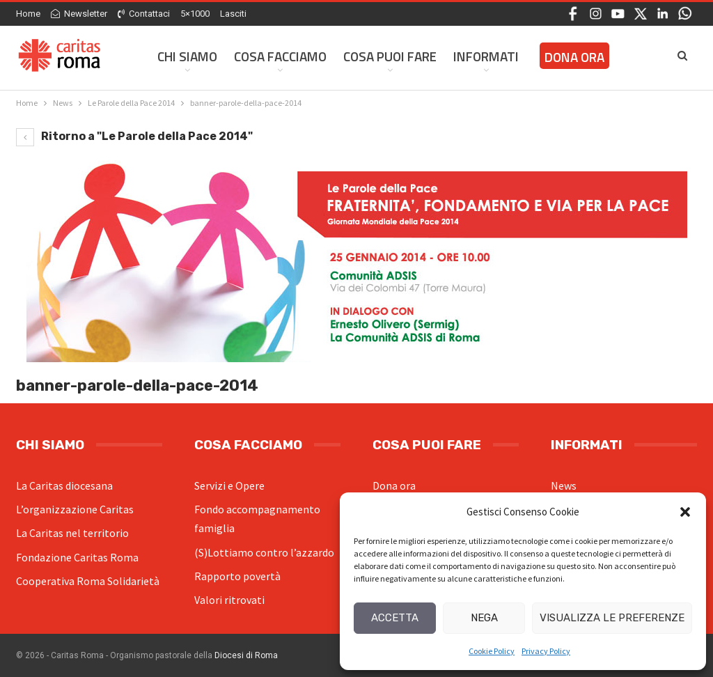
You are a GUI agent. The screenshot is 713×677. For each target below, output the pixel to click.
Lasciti (233, 13)
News (564, 485)
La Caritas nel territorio (72, 533)
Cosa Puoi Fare (390, 56)
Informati (486, 56)
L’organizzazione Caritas (75, 509)
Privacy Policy (546, 651)
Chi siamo (187, 56)
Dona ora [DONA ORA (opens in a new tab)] (574, 57)
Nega (484, 618)
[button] (685, 512)
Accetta (394, 618)
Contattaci (144, 13)
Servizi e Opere (229, 485)
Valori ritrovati (229, 600)
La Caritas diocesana (64, 485)
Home (28, 13)
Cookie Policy (492, 651)
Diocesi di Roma (246, 655)
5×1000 (195, 13)
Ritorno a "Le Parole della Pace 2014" (134, 136)
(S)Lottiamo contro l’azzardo (264, 552)
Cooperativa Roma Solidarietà (87, 581)
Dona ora (394, 485)
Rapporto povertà (237, 576)
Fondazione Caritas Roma (77, 557)
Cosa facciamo (280, 56)
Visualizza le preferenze (612, 618)
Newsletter (79, 13)
